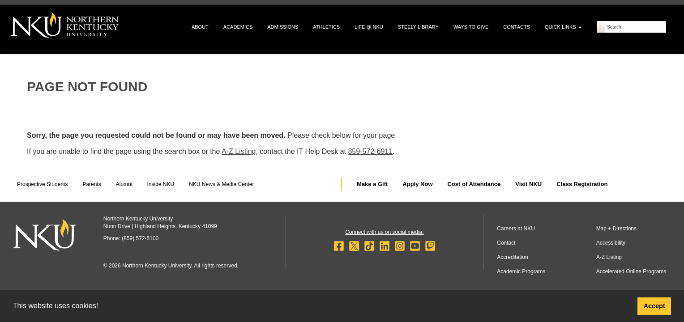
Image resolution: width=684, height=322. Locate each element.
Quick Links (563, 27)
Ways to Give (470, 27)
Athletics (326, 27)
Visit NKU (528, 184)
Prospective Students (42, 184)
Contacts (516, 27)
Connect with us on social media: (384, 232)
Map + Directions (616, 228)
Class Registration (581, 184)
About (200, 27)
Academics (237, 27)
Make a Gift (372, 184)
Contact (506, 243)
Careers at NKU (516, 228)
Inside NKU (160, 184)
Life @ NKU (369, 27)
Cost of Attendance (474, 184)
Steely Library (418, 27)
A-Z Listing (239, 151)
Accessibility (610, 243)
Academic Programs (521, 271)
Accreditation (512, 257)
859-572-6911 (370, 151)
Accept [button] (654, 305)
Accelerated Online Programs (631, 271)
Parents (91, 184)
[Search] (601, 27)
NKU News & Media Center (221, 184)
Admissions (282, 27)
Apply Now (417, 184)
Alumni (124, 184)
